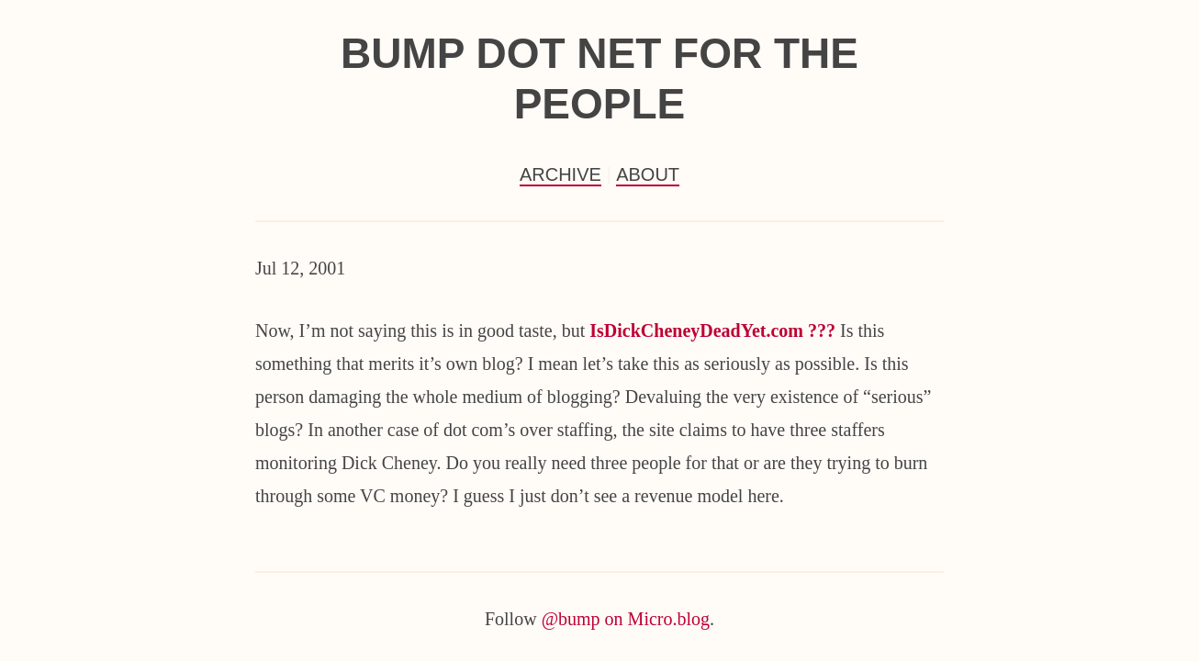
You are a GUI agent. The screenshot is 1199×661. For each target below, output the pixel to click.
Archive (560, 174)
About (647, 174)
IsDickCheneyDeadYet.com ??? (712, 330)
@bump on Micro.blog (626, 619)
